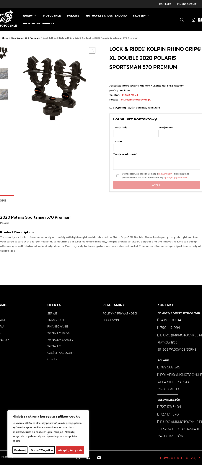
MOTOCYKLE (52, 15)
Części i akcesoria (60, 352)
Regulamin (110, 320)
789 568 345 (168, 367)
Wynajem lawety (60, 339)
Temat (156, 144)
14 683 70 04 (130, 94)
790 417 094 (168, 327)
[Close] (47, 434)
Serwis (52, 313)
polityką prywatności (176, 177)
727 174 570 (168, 414)
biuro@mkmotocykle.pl (136, 99)
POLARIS (73, 15)
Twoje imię (134, 130)
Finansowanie (187, 4)
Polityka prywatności (119, 313)
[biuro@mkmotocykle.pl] (98, 457)
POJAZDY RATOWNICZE (38, 23)
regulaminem (165, 173)
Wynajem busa (58, 333)
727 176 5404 (169, 406)
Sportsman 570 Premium (25, 38)
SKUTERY (141, 15)
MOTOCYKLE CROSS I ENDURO (106, 15)
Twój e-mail (179, 130)
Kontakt (165, 4)
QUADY (30, 15)
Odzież (52, 359)
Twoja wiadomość (156, 161)
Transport (55, 320)
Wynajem (54, 346)
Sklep (5, 38)
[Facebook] (199, 19)
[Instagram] (193, 19)
